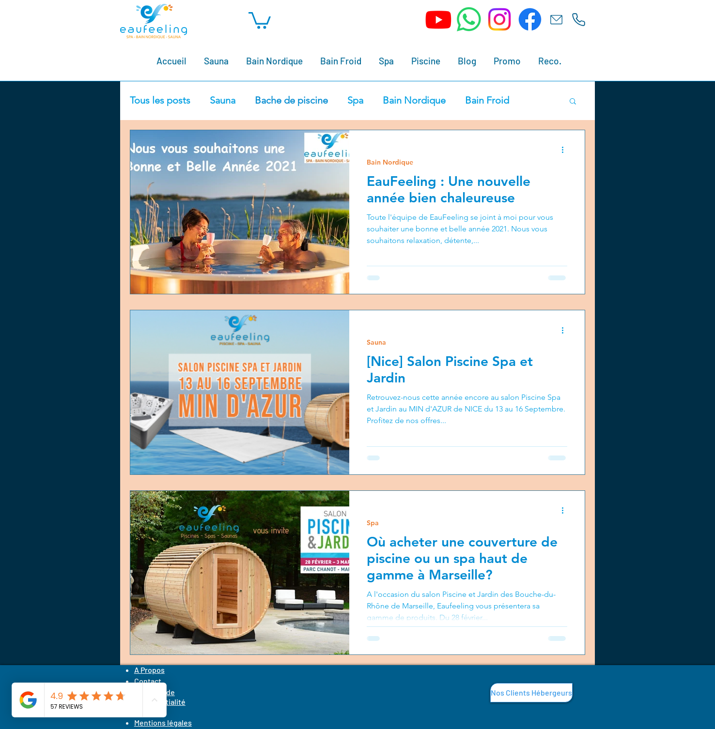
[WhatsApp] (469, 19)
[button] (260, 19)
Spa (355, 100)
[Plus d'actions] (566, 150)
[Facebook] (530, 19)
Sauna (222, 100)
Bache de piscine (291, 100)
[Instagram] (499, 19)
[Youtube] (438, 19)
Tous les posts (160, 100)
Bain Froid (487, 100)
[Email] (556, 19)
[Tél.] (578, 19)
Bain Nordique (414, 100)
